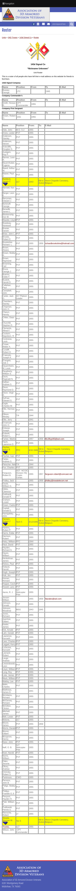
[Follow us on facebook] (33, 24)
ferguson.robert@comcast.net (58, 474)
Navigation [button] (8, 3)
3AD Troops (12, 37)
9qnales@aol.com (53, 599)
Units (4, 37)
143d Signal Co (25, 37)
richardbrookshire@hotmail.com (59, 243)
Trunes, (6, 827)
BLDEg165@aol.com (54, 439)
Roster (36, 37)
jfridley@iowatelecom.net (56, 481)
